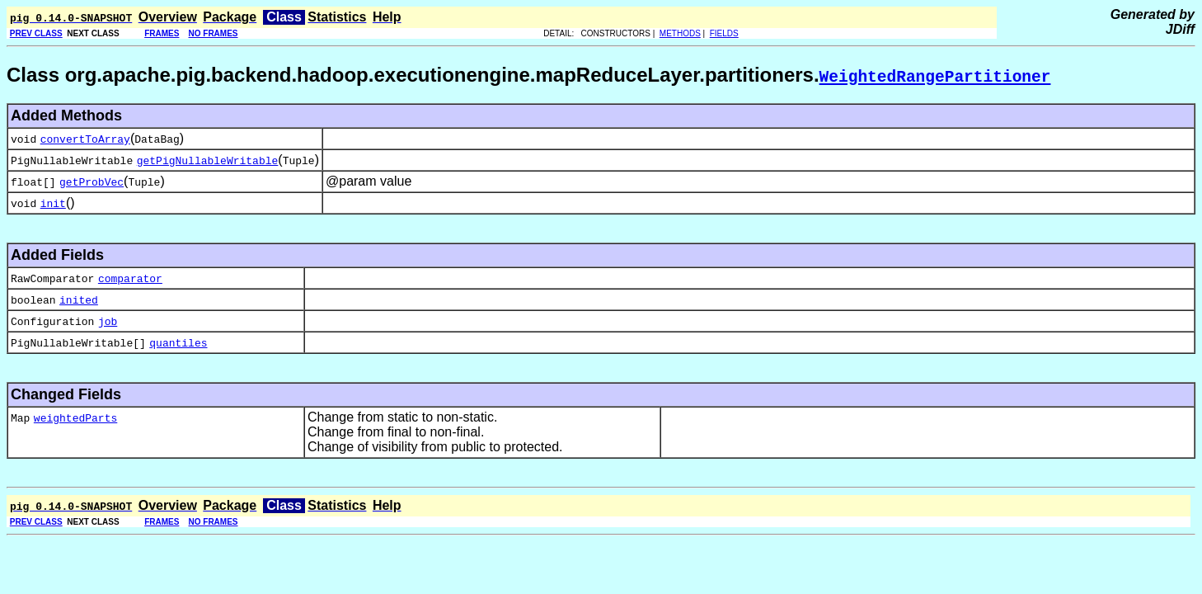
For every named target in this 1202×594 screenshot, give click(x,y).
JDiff (1180, 29)
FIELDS (724, 33)
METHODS (680, 33)
